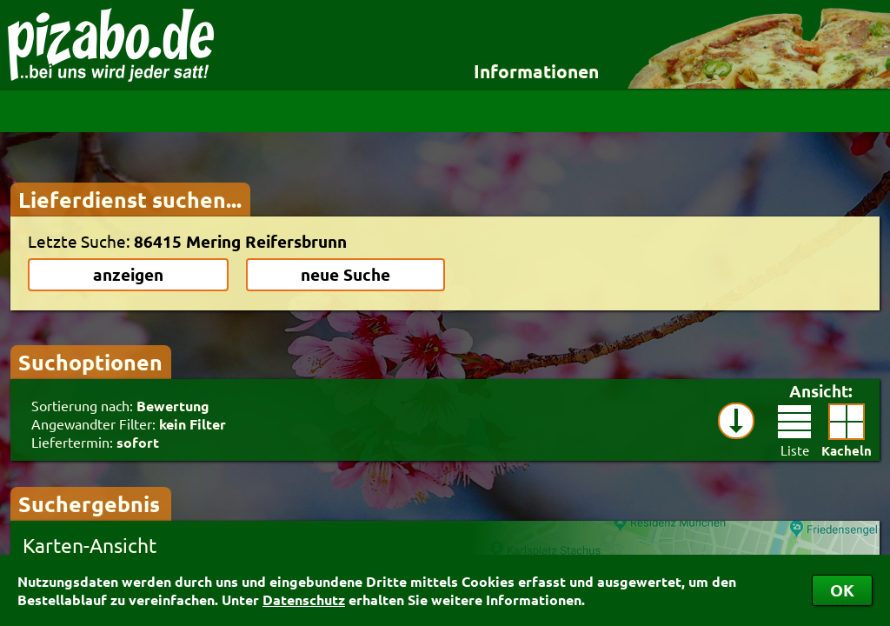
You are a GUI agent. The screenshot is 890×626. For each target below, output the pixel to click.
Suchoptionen (90, 362)
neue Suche (345, 274)
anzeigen (128, 274)
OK (842, 590)
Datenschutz (303, 599)
